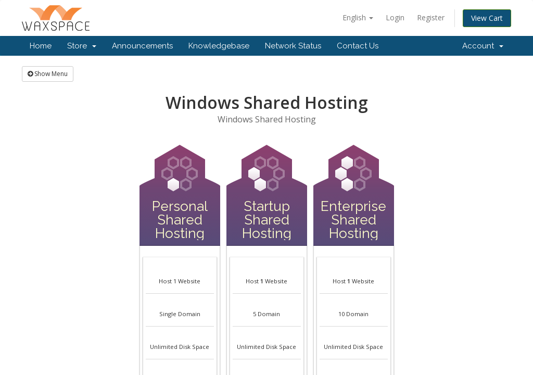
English (357, 17)
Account (482, 46)
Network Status (293, 46)
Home (41, 46)
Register (431, 17)
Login (395, 17)
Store (81, 46)
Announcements (142, 46)
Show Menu (48, 73)
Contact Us (357, 46)
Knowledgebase (218, 46)
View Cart (487, 18)
